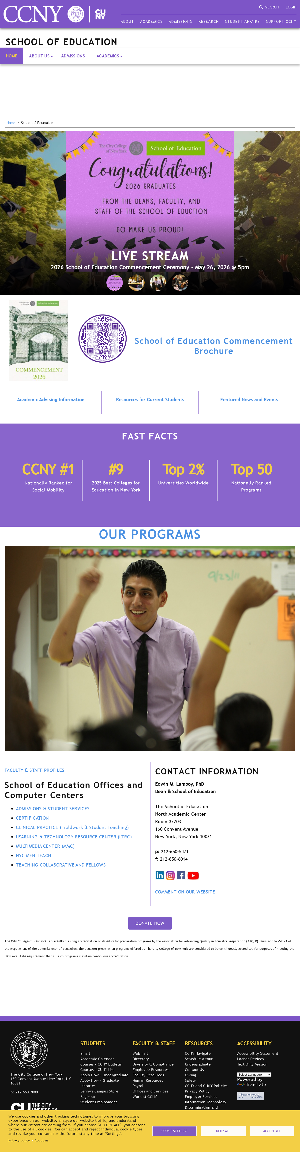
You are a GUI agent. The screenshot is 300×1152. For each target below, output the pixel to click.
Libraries (88, 1085)
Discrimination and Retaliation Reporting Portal (209, 1110)
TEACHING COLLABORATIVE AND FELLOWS (61, 865)
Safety (190, 1080)
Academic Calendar (97, 1058)
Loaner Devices (250, 1058)
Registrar (88, 1096)
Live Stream (150, 255)
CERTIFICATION (32, 818)
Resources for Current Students (150, 400)
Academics (151, 21)
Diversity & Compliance (153, 1064)
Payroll (139, 1085)
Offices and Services (150, 1091)
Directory (141, 1058)
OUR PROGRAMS (150, 534)
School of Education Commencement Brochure (214, 346)
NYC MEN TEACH (33, 855)
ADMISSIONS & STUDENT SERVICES (53, 809)
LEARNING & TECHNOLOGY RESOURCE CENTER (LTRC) (74, 837)
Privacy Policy (197, 1091)
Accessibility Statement (257, 1053)
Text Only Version (252, 1064)
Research (209, 21)
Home (11, 56)
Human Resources (148, 1080)
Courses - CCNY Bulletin (101, 1064)
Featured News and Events (249, 400)
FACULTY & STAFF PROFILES (34, 770)
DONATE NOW (149, 923)
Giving (190, 1074)
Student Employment (98, 1101)
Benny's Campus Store (99, 1091)
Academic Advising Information (51, 400)
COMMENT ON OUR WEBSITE (185, 892)
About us (42, 1140)
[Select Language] (254, 1074)
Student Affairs (242, 21)
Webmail (140, 1053)
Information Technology (205, 1101)
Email (85, 1053)
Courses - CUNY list (97, 1069)
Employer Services (201, 1096)
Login (291, 7)
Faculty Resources (148, 1074)
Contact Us (194, 1069)
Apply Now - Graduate (99, 1080)
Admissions (180, 21)
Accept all (272, 1131)
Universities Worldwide (183, 483)
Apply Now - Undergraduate (104, 1074)
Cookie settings (174, 1131)
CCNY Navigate (198, 1053)
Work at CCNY (145, 1096)
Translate (251, 1084)
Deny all (223, 1131)
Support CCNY (281, 21)
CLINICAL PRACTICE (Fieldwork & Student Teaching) (72, 827)
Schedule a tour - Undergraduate (200, 1061)
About (127, 21)
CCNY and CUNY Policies (206, 1085)
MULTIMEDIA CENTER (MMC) (45, 846)
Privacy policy (19, 1140)
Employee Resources (151, 1069)
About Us (39, 56)
